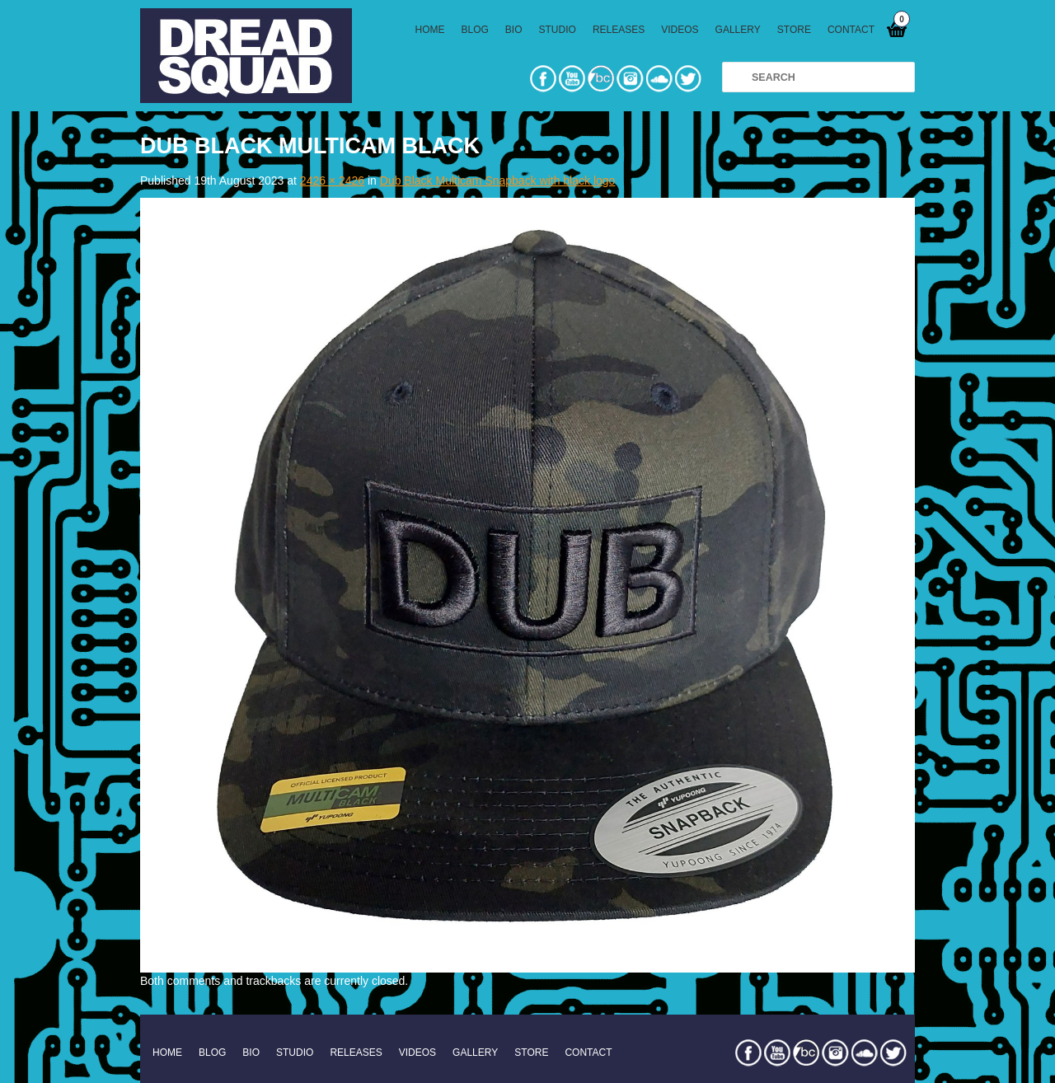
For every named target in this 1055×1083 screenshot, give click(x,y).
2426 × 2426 (332, 180)
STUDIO (557, 29)
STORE (794, 29)
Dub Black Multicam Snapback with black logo (498, 180)
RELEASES (619, 29)
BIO (514, 29)
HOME (430, 29)
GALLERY (738, 29)
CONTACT (851, 29)
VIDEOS (679, 29)
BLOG (475, 29)
